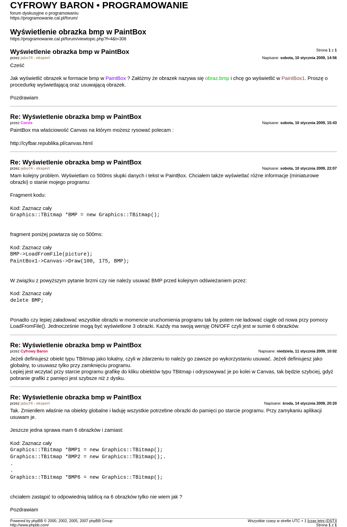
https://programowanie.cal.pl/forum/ (44, 18)
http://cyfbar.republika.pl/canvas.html (51, 143)
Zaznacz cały (37, 208)
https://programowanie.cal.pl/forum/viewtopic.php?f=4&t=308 (68, 39)
